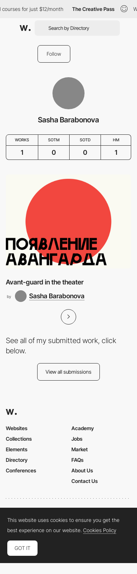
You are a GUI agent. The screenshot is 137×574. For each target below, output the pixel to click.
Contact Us (84, 481)
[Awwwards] (25, 28)
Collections (19, 439)
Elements (16, 449)
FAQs (77, 460)
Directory (17, 460)
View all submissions (68, 372)
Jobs (76, 439)
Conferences (21, 470)
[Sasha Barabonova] (50, 296)
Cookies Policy (99, 530)
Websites (16, 428)
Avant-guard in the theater (44, 282)
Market (79, 449)
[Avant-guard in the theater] (68, 221)
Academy (82, 428)
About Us (82, 470)
